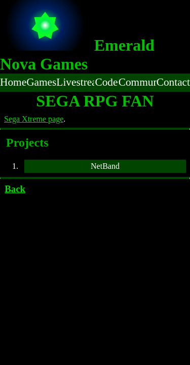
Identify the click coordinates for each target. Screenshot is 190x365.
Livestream (75, 82)
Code (106, 82)
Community (138, 82)
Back (15, 189)
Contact (173, 82)
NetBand (105, 166)
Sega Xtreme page (33, 119)
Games (41, 82)
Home (13, 82)
